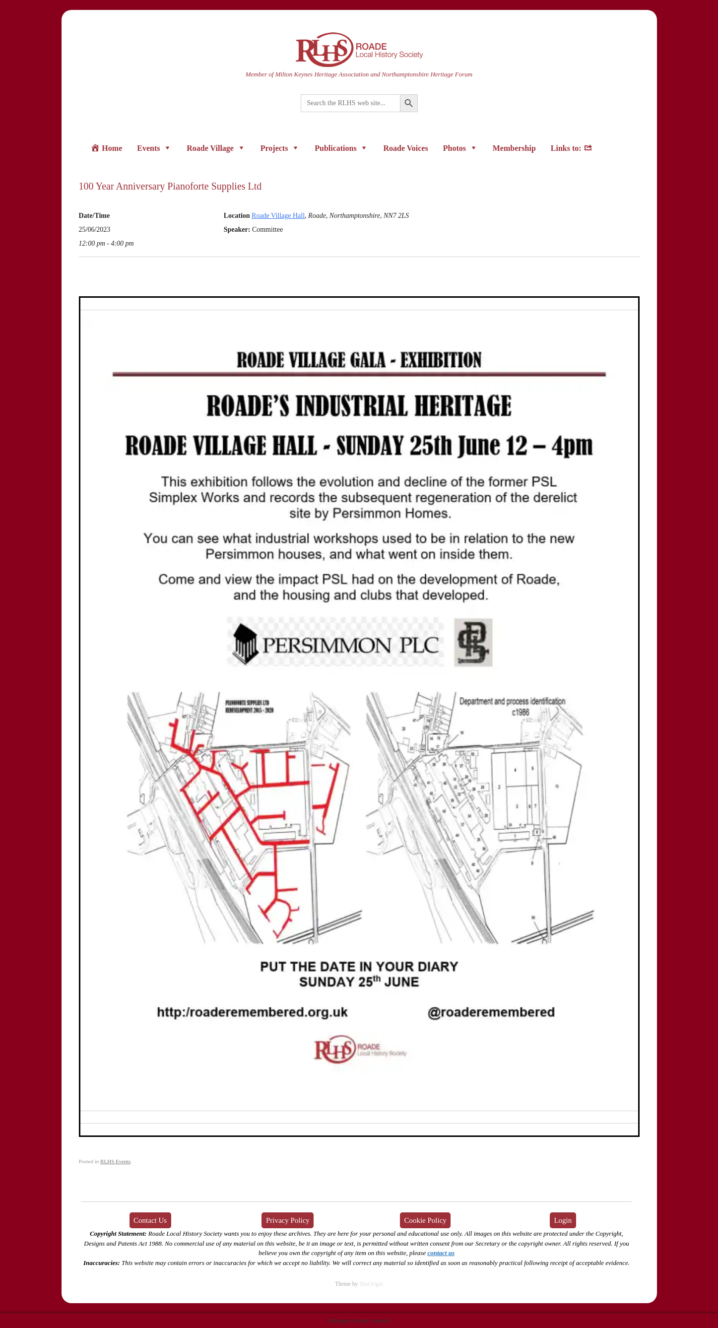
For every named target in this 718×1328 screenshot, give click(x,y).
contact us (441, 1253)
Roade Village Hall (278, 215)
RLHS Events (115, 1161)
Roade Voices (405, 148)
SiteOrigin (371, 1284)
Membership (514, 148)
